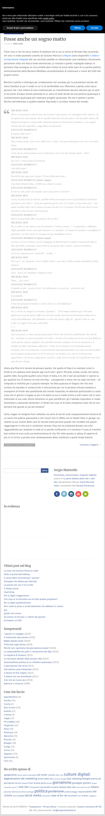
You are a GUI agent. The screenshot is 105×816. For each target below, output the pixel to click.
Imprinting (9, 592)
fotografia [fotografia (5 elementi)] (25, 783)
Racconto (8, 735)
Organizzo (9, 725)
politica (18, 445)
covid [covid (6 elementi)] (61, 775)
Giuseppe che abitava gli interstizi (20, 581)
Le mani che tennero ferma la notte (21, 570)
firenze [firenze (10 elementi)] (18, 783)
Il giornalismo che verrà (15, 665)
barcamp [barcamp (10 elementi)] (32, 775)
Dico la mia (18, 44)
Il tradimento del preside (16, 637)
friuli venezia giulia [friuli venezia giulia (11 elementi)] (37, 783)
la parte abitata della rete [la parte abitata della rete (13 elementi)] (63, 787)
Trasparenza (35, 806)
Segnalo (8, 753)
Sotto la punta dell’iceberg (17, 574)
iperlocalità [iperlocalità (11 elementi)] (45, 787)
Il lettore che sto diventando (17, 676)
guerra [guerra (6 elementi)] (14, 787)
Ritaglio (7, 743)
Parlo (6, 728)
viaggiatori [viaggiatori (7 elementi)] (92, 796)
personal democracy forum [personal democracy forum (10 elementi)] (15, 791)
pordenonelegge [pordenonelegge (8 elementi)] (70, 792)
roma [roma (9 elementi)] (15, 795)
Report (67, 55)
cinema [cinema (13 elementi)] (51, 774)
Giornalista (59, 474)
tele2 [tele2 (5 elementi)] (79, 796)
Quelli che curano (12, 613)
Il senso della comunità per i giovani (21, 577)
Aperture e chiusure (13, 683)
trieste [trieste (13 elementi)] (85, 795)
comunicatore (72, 474)
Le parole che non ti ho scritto (18, 584)
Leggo (7, 718)
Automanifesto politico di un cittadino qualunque (28, 662)
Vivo (6, 760)
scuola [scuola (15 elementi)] (20, 795)
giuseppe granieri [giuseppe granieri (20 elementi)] (81, 782)
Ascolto (7, 700)
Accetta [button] (94, 28)
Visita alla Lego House (14, 644)
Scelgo (7, 746)
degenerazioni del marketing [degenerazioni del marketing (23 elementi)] (20, 778)
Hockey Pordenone (85, 485)
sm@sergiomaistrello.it (64, 810)
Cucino (7, 703)
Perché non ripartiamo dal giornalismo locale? (26, 647)
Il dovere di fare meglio (15, 672)
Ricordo (7, 739)
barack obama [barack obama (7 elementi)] (22, 775)
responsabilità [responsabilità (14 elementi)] (85, 791)
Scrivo (7, 750)
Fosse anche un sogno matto (35, 39)
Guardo (7, 711)
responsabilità (29, 445)
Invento (7, 714)
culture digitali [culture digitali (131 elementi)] (77, 774)
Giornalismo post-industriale (18, 669)
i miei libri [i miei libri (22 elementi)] (23, 787)
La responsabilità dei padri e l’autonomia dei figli (27, 651)
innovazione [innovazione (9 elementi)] (34, 787)
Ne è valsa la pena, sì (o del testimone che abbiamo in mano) (33, 606)
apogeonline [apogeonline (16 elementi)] (10, 774)
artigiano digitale (88, 474)
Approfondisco (11, 696)
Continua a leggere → (90, 444)
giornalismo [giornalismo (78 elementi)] (61, 782)
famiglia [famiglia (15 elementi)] (86, 778)
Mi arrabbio (9, 721)
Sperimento (9, 757)
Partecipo (8, 732)
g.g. (5, 609)
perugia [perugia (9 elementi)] (31, 791)
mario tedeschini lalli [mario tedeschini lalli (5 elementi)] (83, 787)
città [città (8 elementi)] (57, 775)
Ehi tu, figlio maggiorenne (16, 595)
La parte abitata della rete (75, 478)
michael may (9, 445)
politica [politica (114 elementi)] (40, 791)
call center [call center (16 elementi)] (41, 774)
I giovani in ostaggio (14, 633)
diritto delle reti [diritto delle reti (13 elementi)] (45, 778)
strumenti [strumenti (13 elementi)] (72, 795)
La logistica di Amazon (15, 655)
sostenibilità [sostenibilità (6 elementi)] (46, 796)
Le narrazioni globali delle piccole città (23, 658)
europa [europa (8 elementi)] (64, 779)
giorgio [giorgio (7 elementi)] (49, 783)
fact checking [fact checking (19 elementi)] (74, 778)
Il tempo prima (11, 588)
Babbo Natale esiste (13, 640)
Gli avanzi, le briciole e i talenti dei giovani (24, 616)
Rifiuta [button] (77, 28)
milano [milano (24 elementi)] (95, 787)
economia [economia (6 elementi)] (57, 779)
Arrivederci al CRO (13, 620)
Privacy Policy (49, 806)
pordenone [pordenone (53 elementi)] (56, 791)
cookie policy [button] (48, 18)
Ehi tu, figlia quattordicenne (17, 602)
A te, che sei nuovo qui (15, 679)
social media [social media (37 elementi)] (33, 795)
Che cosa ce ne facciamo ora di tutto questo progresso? (30, 599)
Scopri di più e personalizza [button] (20, 28)
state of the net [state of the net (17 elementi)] (59, 795)
